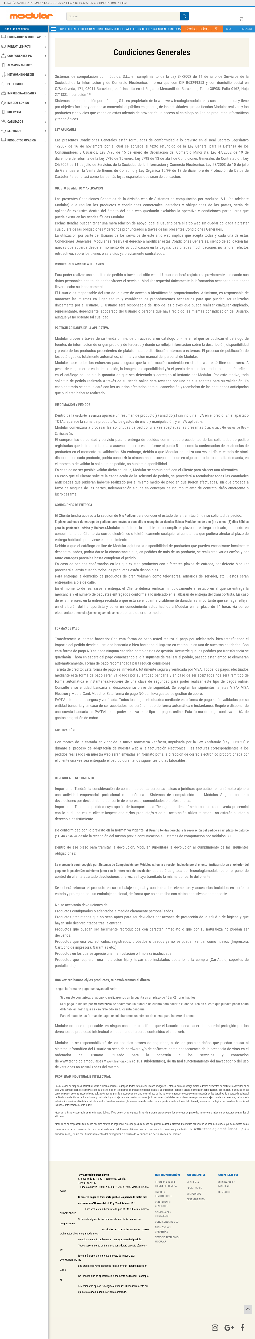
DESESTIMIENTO (196, 1199)
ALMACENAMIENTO (23, 65)
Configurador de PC (201, 28)
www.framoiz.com (119, 1061)
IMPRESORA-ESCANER (23, 93)
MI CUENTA (193, 1182)
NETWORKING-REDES (23, 74)
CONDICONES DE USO (167, 1221)
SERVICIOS (23, 131)
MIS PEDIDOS (194, 1193)
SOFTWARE (23, 112)
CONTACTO (245, 29)
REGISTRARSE (194, 1187)
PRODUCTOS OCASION (23, 140)
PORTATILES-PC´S (23, 46)
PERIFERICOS (23, 84)
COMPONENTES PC (23, 56)
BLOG (229, 29)
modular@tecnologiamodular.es (97, 613)
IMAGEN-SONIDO (23, 103)
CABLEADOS (23, 121)
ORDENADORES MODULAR (23, 37)
